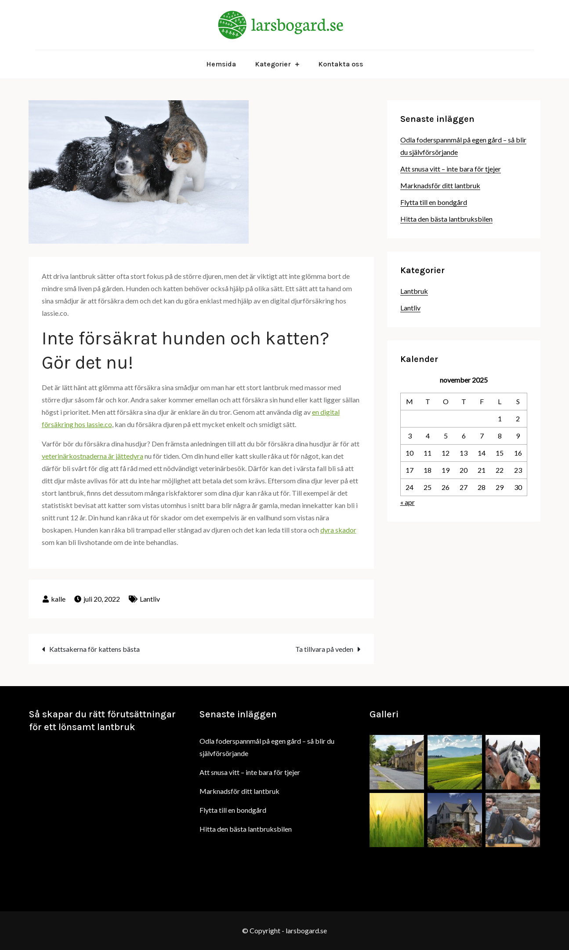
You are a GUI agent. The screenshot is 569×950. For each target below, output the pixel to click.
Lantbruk (414, 291)
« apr (407, 502)
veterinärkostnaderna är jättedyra (92, 456)
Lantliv (150, 599)
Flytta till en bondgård (433, 202)
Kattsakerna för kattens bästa (94, 649)
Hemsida (221, 64)
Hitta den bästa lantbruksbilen (446, 219)
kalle (58, 599)
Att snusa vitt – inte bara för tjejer (450, 168)
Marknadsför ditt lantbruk (440, 185)
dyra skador (338, 530)
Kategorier (273, 64)
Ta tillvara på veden (324, 649)
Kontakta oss (340, 64)
